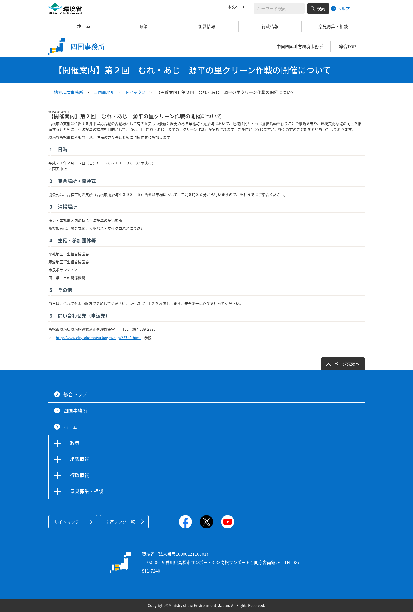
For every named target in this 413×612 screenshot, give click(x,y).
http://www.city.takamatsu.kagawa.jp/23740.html (98, 337)
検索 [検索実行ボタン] (321, 8)
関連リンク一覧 (120, 522)
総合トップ (75, 394)
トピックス (135, 92)
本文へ (234, 7)
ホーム (80, 26)
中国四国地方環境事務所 (300, 46)
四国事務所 (104, 92)
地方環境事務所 (68, 92)
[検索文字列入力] (279, 8)
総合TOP (347, 46)
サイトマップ (66, 522)
